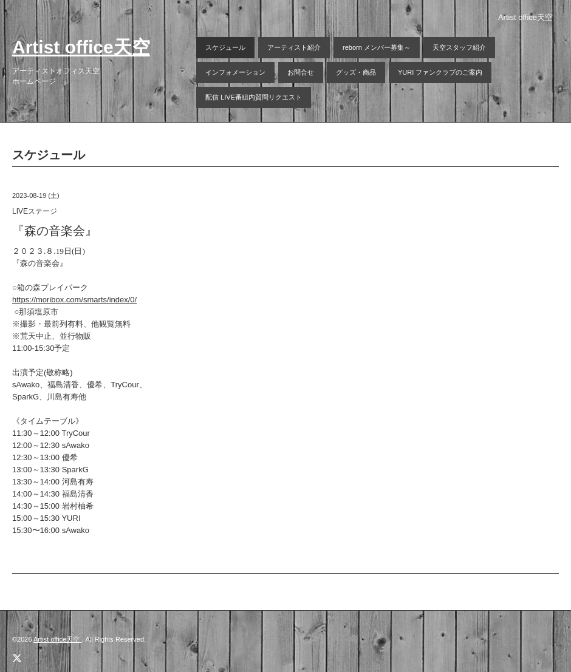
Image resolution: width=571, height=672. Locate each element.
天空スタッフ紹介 (459, 47)
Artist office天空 (81, 47)
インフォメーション (235, 72)
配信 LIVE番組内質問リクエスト (253, 97)
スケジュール (225, 47)
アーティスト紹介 (294, 47)
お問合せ (300, 72)
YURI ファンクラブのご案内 (440, 72)
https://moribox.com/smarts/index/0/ (74, 299)
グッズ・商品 (356, 72)
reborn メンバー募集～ (377, 47)
